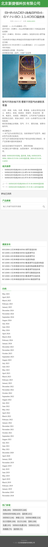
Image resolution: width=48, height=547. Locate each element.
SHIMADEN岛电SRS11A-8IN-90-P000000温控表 (23, 170)
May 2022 (6, 410)
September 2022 (8, 396)
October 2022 (7, 393)
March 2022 (6, 416)
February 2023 (7, 380)
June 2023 (6, 367)
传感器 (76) (7, 529)
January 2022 (7, 423)
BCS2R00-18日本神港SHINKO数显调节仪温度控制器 (23, 263)
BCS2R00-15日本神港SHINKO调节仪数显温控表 (21, 273)
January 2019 (7, 489)
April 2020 (6, 456)
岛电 (29, 156)
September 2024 (8, 317)
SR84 (4, 158)
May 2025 (6, 294)
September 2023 (8, 357)
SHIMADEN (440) (19, 510)
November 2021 (8, 430)
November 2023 (8, 350)
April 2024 (6, 334)
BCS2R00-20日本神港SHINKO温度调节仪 (18, 256)
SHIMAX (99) (34, 525)
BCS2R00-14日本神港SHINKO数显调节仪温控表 (21, 276)
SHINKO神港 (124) (33, 518)
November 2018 (8, 496)
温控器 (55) (18, 529)
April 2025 (6, 297)
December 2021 (8, 426)
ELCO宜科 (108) (9, 521)
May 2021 (6, 449)
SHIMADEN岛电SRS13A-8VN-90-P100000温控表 (24, 175)
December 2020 (8, 453)
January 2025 (7, 307)
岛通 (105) (7, 525)
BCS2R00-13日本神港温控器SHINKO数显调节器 (21, 279)
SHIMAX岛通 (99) (20, 525)
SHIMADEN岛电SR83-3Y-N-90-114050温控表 (26, 187)
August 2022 (7, 400)
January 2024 (7, 344)
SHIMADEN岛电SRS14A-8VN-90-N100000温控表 (24, 178)
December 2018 (8, 492)
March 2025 (6, 301)
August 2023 (7, 360)
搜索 (43, 206)
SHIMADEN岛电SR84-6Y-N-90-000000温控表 (26, 184)
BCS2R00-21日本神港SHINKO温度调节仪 (18, 253)
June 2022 (6, 406)
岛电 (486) (7, 510)
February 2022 (7, 420)
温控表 (23, 156)
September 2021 (8, 436)
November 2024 (8, 314)
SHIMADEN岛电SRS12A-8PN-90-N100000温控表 (24, 172)
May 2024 (6, 330)
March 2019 (6, 482)
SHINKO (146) (8, 518)
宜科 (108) (32, 521)
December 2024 (8, 310)
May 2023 (6, 370)
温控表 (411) (27, 514)
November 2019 (8, 463)
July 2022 (5, 403)
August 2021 (7, 439)
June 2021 (6, 446)
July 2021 (5, 443)
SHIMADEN (31, 21)
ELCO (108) (21, 521)
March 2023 (6, 377)
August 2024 (7, 320)
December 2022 (8, 387)
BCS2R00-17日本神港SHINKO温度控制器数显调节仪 (23, 266)
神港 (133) (20, 518)
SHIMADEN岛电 (13, 156)
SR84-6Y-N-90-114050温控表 (18, 158)
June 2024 (6, 327)
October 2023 (7, 353)
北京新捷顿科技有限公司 (20, 3)
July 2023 (5, 363)
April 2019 (6, 479)
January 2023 (7, 383)
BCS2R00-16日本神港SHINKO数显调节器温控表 (21, 269)
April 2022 (6, 413)
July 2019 (5, 469)
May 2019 (6, 476)
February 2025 (7, 304)
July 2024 (5, 324)
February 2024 (7, 340)
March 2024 (6, 337)
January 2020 (7, 459)
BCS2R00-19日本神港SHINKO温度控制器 (18, 259)
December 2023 (8, 347)
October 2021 (7, 433)
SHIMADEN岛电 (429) (11, 514)
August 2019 (7, 466)
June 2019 (6, 472)
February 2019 (7, 486)
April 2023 (6, 373)
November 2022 (8, 390)
